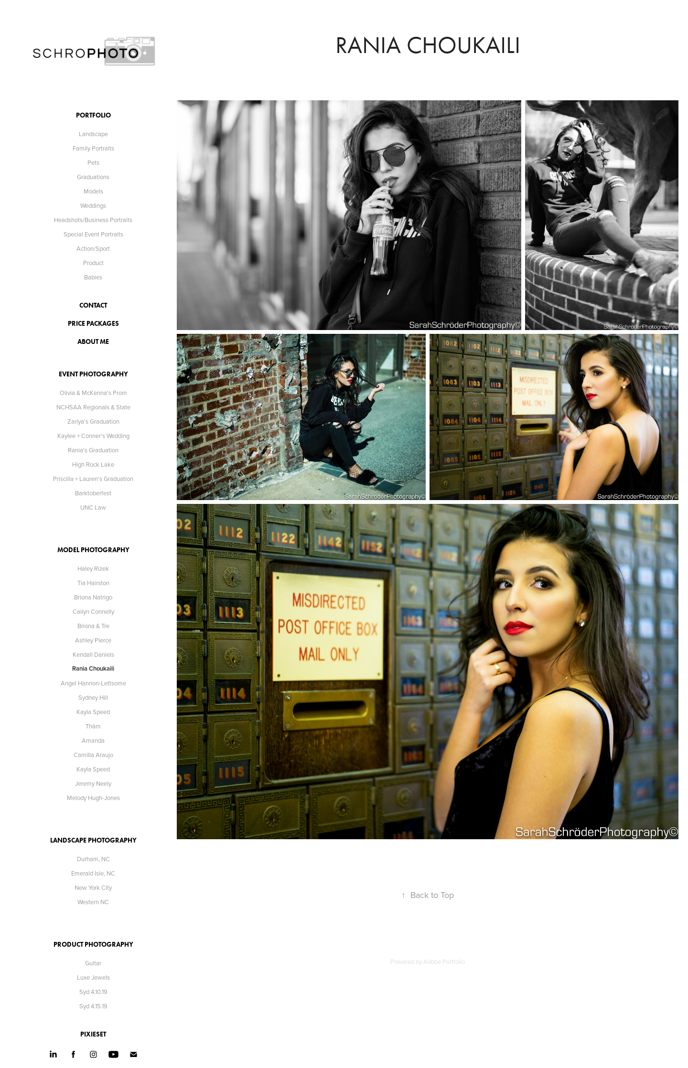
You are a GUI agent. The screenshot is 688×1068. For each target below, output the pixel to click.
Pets (93, 162)
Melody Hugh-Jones (93, 797)
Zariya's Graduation (93, 421)
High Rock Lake (93, 464)
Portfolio (93, 115)
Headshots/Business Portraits (93, 219)
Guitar (93, 963)
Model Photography (93, 550)
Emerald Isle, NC (93, 873)
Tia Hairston (93, 582)
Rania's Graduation (93, 450)
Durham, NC (93, 858)
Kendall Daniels (93, 654)
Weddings (93, 205)
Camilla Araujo (93, 754)
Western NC (93, 901)
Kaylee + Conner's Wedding (93, 435)
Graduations (93, 176)
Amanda (93, 740)
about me (93, 342)
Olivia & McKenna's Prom (93, 392)
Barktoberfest (93, 493)
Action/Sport (93, 248)
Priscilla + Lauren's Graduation (93, 478)
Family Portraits (93, 148)
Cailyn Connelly (93, 611)
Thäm (93, 726)
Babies (93, 277)
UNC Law (93, 507)
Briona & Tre (93, 625)
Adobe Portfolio (444, 961)
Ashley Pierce (93, 640)
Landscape (93, 133)
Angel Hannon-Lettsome (93, 683)
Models (93, 191)
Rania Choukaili (93, 668)
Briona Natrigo (93, 597)
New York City (93, 887)
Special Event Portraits (93, 234)
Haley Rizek (93, 568)
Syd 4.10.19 (93, 991)
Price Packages (93, 324)
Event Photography (93, 374)
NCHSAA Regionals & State (93, 407)
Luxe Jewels (93, 977)
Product (93, 262)
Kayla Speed (93, 711)
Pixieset (93, 1034)
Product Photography (93, 944)
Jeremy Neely (93, 783)
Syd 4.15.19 (93, 1006)
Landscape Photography (93, 840)
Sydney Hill (93, 697)
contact (93, 305)
